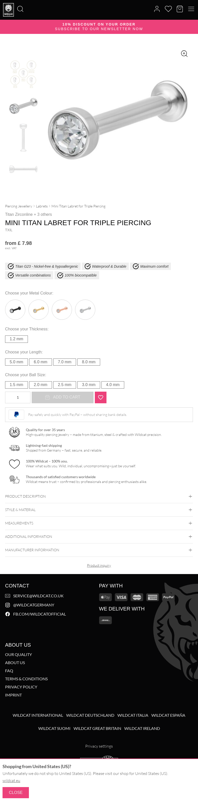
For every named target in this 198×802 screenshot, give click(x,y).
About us (15, 663)
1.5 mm (16, 385)
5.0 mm (16, 362)
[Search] (1, 0)
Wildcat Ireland (142, 728)
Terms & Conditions (26, 679)
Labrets (42, 206)
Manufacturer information (99, 550)
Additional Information (99, 536)
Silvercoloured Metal (85, 310)
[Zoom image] (184, 53)
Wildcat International (38, 715)
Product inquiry (99, 565)
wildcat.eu (11, 780)
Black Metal (15, 310)
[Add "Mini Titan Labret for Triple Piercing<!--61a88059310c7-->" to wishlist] (100, 397)
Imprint (13, 695)
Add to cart (62, 397)
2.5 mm (64, 385)
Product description (99, 496)
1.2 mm (16, 339)
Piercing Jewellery (18, 206)
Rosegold (62, 310)
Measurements (99, 523)
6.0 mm (40, 362)
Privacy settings (99, 746)
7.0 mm (64, 362)
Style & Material (99, 509)
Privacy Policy (21, 687)
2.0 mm (40, 385)
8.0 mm (88, 362)
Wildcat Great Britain (97, 728)
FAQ (9, 671)
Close (16, 792)
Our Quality (18, 654)
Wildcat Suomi (54, 728)
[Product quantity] (17, 397)
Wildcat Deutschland (90, 715)
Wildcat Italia (132, 715)
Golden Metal (38, 310)
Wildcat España (168, 715)
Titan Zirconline (19, 214)
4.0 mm (112, 385)
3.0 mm (88, 385)
